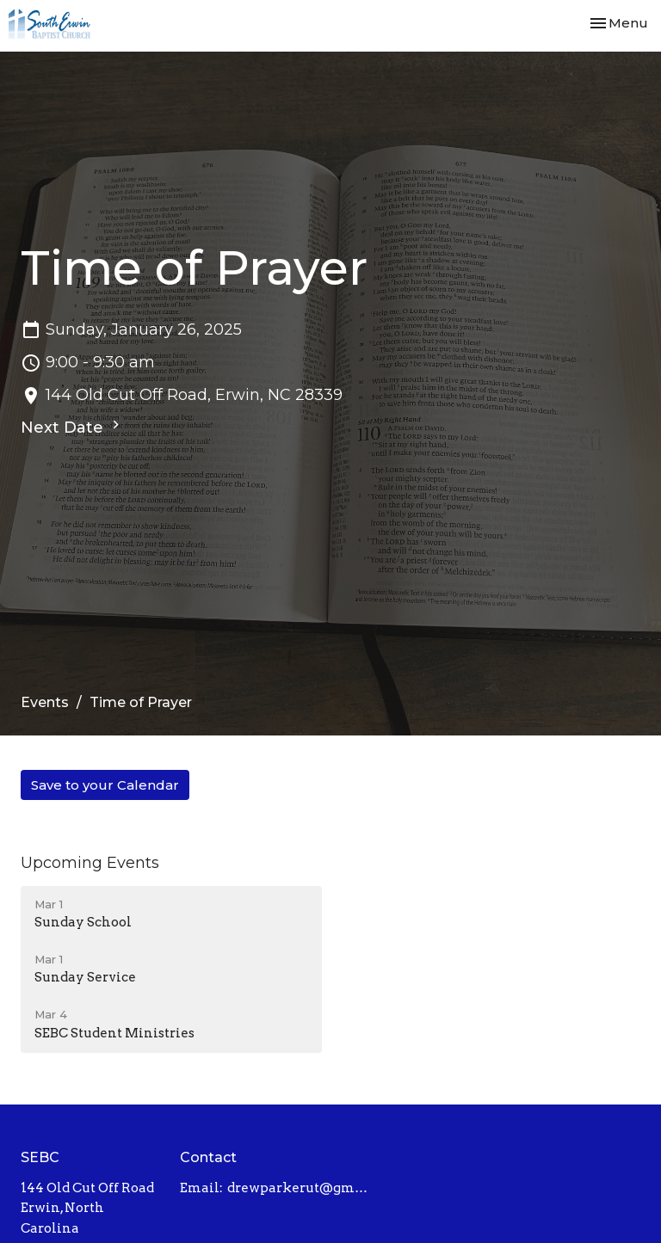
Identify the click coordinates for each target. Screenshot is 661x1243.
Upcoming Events (90, 862)
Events (45, 702)
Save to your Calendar (105, 785)
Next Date (72, 426)
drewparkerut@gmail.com (301, 1188)
